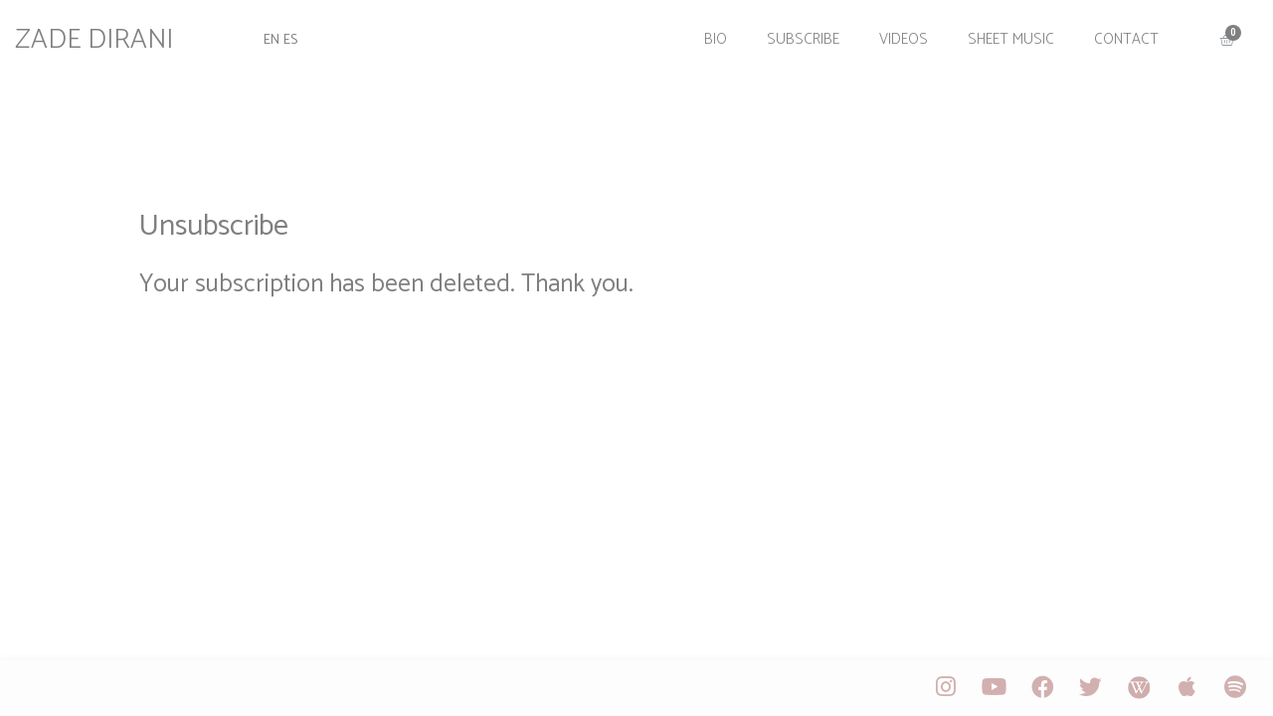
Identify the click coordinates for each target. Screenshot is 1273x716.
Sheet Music (998, 32)
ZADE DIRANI (109, 33)
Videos (890, 32)
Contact (1113, 32)
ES (303, 32)
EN (282, 32)
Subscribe (790, 32)
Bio (702, 32)
